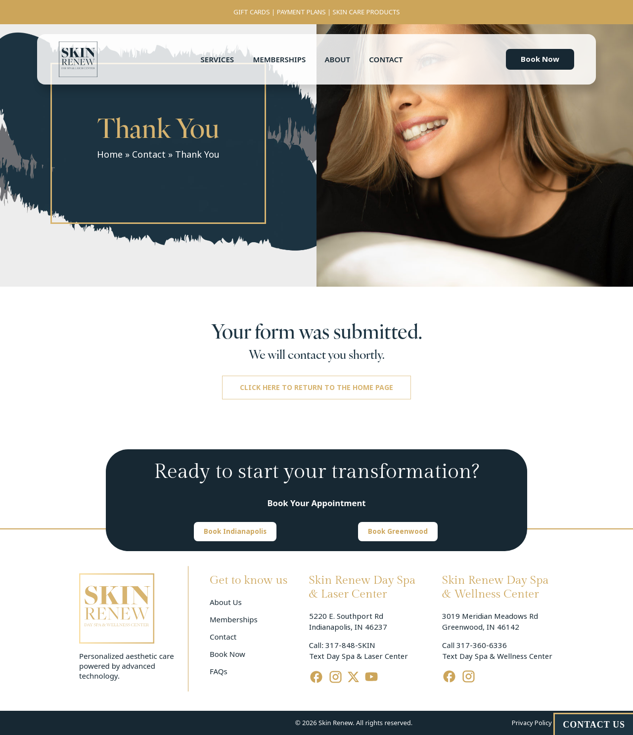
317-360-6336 (481, 645)
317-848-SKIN (350, 645)
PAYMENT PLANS (301, 12)
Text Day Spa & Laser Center (358, 656)
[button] (540, 59)
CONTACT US (594, 725)
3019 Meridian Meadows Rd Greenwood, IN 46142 (491, 622)
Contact (386, 59)
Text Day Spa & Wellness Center (497, 656)
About (337, 59)
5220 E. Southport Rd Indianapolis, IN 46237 (348, 622)
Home (110, 154)
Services (217, 59)
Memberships (279, 59)
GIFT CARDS (251, 12)
